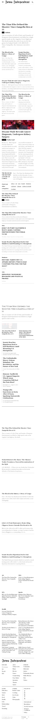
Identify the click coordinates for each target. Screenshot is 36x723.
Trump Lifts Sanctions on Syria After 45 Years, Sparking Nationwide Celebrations (11, 394)
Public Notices (27, 675)
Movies (15, 671)
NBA (3, 225)
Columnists (26, 666)
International (27, 702)
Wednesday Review (28, 673)
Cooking (14, 692)
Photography (16, 699)
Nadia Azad (10, 140)
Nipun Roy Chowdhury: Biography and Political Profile (12, 276)
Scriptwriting (16, 675)
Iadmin (7, 32)
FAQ (24, 678)
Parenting (4, 708)
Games (4, 692)
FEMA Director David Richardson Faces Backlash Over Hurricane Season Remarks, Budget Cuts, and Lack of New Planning (25, 650)
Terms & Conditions (27, 709)
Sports (20, 592)
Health (4, 139)
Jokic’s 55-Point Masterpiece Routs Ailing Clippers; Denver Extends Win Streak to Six (14, 231)
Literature (15, 680)
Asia (3, 272)
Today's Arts (16, 666)
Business (4, 257)
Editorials (26, 669)
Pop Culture (16, 678)
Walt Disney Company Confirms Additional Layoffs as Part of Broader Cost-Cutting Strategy (10, 650)
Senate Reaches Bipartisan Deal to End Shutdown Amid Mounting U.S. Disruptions (25, 55)
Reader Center (16, 690)
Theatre (15, 682)
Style (3, 695)
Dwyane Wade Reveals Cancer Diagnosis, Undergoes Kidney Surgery (16, 81)
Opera (14, 684)
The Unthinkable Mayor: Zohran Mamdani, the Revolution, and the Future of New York (11, 362)
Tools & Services (28, 706)
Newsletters (27, 704)
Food (3, 697)
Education (4, 690)
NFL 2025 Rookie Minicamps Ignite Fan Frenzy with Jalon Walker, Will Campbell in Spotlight (9, 597)
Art (3, 32)
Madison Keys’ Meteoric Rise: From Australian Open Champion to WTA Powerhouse (25, 597)
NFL (3, 592)
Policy (25, 712)
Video (14, 697)
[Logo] (17, 2)
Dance (14, 673)
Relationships (5, 704)
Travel (3, 706)
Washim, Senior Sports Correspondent (12, 237)
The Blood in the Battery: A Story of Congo (8, 54)
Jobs (3, 701)
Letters (25, 671)
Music (14, 669)
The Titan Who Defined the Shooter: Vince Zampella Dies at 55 (17, 27)
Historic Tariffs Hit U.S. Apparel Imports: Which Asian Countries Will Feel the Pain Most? (14, 263)
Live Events (15, 695)
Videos (25, 680)
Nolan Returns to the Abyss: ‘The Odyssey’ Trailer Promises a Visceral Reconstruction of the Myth (26, 334)
